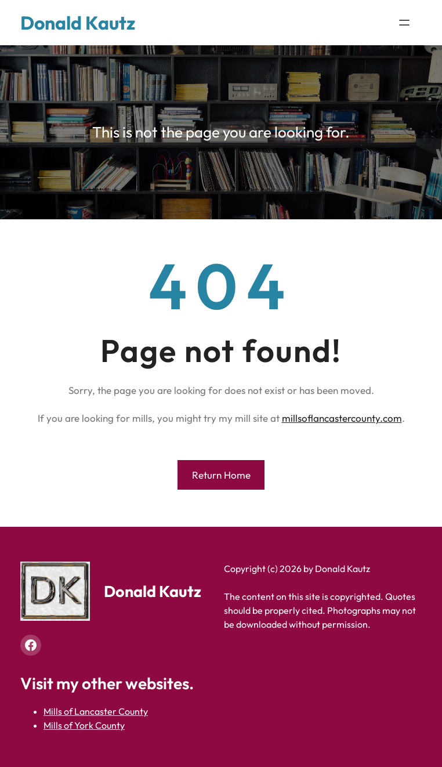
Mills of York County (84, 725)
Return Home (221, 475)
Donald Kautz (77, 22)
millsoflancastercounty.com (342, 418)
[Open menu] (404, 22)
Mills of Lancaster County (96, 711)
